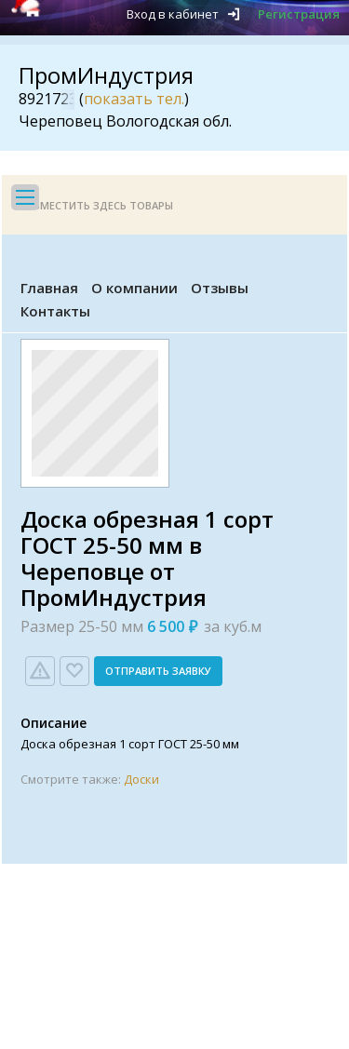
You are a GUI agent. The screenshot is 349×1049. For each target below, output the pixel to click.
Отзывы (219, 287)
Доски (141, 779)
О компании (134, 287)
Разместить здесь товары (96, 205)
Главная (49, 287)
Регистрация (299, 14)
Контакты (55, 311)
